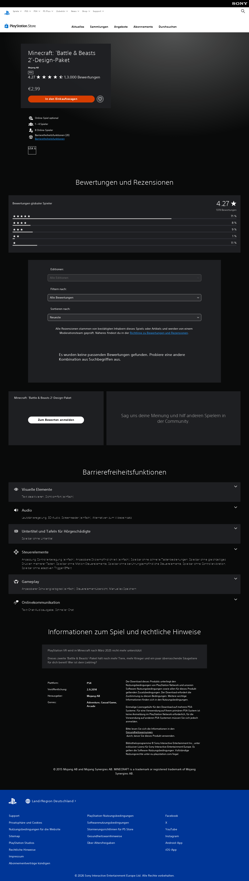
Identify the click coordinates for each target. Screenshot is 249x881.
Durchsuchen (168, 23)
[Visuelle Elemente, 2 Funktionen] (124, 488)
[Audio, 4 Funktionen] (124, 509)
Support (97, 11)
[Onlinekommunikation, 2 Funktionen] (124, 601)
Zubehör (60, 11)
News (74, 11)
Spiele (16, 11)
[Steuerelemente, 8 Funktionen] (124, 555)
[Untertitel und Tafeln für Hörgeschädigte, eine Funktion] (124, 530)
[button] (50, 135)
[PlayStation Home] (7, 11)
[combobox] (124, 273)
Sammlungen (99, 23)
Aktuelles (77, 23)
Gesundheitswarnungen (139, 728)
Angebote (121, 23)
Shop (84, 11)
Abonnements (143, 23)
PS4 (36, 11)
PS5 (26, 11)
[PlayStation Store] (21, 22)
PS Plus (47, 11)
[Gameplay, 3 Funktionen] (124, 580)
